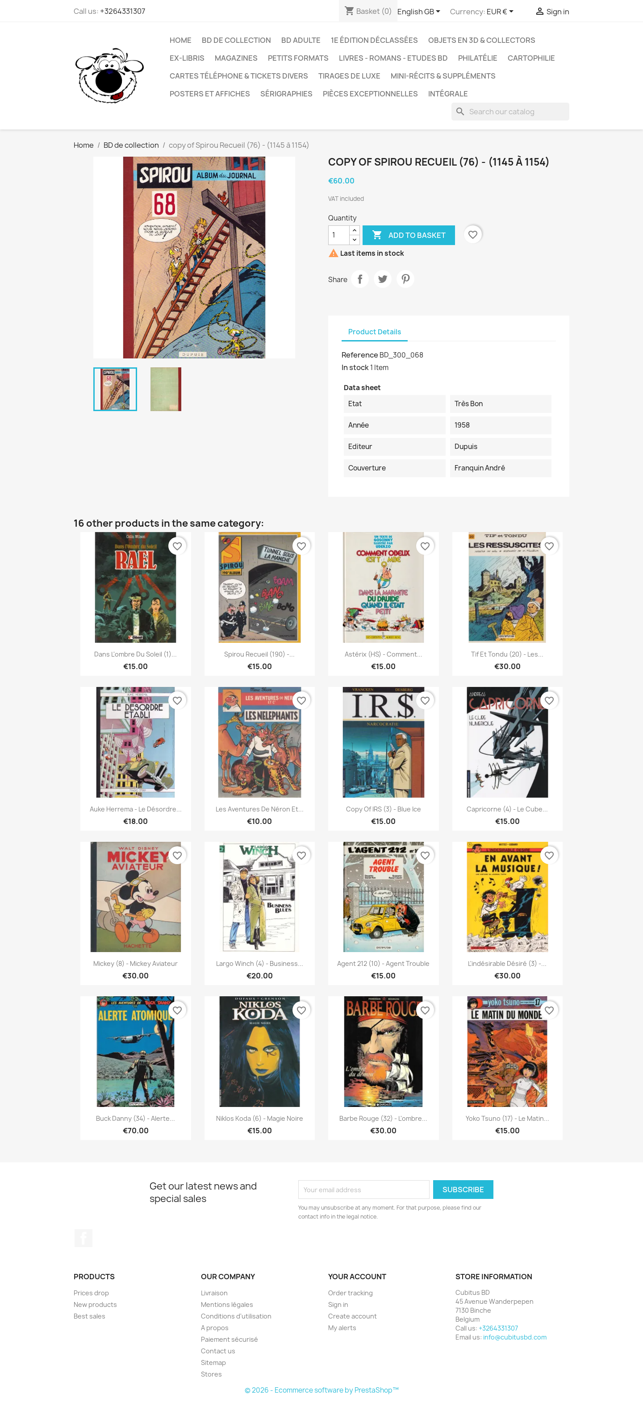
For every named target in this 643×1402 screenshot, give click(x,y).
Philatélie (477, 58)
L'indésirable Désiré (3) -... (507, 963)
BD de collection (236, 40)
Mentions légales (227, 1304)
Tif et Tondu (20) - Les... (507, 654)
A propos (215, 1327)
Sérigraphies (286, 94)
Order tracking (350, 1293)
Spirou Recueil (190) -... (259, 654)
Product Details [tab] (374, 332)
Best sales (89, 1316)
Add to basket (409, 235)
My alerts (342, 1327)
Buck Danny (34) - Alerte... (135, 1118)
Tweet (383, 279)
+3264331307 (122, 11)
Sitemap (213, 1362)
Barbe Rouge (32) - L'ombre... (383, 1118)
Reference (360, 354)
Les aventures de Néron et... (260, 809)
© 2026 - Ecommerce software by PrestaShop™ (322, 1390)
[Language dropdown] (420, 12)
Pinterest (405, 279)
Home (181, 40)
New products (95, 1304)
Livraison (214, 1293)
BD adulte (301, 40)
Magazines (236, 58)
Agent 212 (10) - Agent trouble (383, 963)
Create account (352, 1316)
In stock (355, 367)
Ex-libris (187, 58)
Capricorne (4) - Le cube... (507, 809)
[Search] (510, 112)
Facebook (83, 1238)
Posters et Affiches (210, 94)
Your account (357, 1276)
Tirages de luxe (349, 76)
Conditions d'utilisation (236, 1316)
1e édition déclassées (374, 40)
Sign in (338, 1304)
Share (360, 279)
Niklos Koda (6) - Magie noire (259, 1118)
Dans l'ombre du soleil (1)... (135, 654)
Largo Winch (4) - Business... (259, 963)
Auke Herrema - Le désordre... (136, 809)
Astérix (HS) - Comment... (383, 654)
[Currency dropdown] (502, 12)
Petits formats (298, 58)
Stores (211, 1374)
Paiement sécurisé (229, 1339)
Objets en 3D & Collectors (481, 40)
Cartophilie (531, 58)
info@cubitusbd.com (515, 1337)
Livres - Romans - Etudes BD (393, 58)
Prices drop (91, 1293)
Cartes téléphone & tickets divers (239, 76)
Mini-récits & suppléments (443, 76)
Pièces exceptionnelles (370, 94)
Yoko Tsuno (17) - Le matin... (507, 1118)
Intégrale (448, 94)
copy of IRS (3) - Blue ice (383, 809)
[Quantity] (339, 235)
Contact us (218, 1351)
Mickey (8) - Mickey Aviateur (135, 963)
